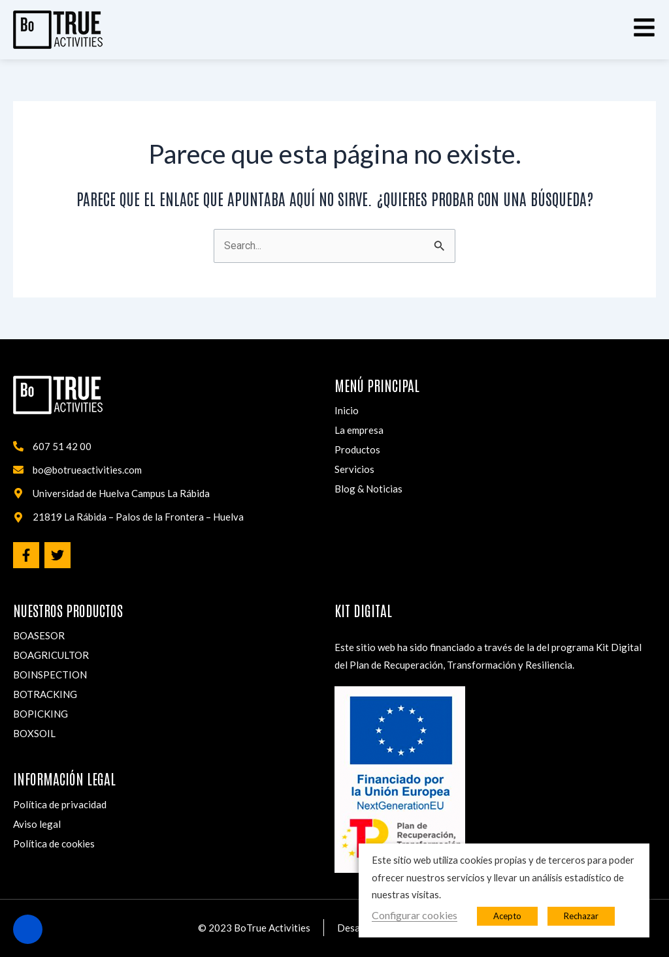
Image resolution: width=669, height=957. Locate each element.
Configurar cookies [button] (414, 915)
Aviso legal (37, 824)
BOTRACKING (45, 694)
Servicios (354, 469)
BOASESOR (39, 635)
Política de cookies (54, 843)
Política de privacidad (59, 804)
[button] (644, 27)
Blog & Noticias (368, 488)
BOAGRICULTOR (51, 655)
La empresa (358, 430)
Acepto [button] (507, 916)
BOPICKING (40, 714)
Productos (357, 449)
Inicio (346, 410)
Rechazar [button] (581, 916)
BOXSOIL (34, 733)
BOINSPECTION (50, 674)
